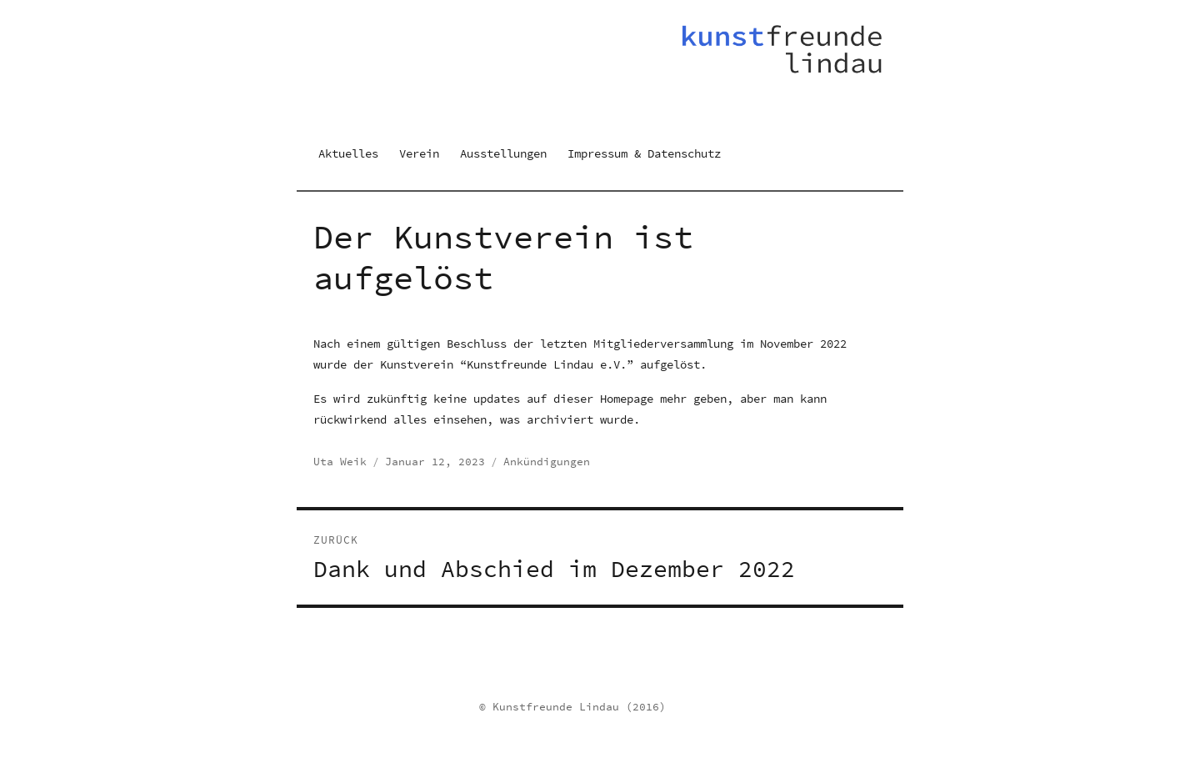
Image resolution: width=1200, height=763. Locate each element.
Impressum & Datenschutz (644, 153)
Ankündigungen (546, 461)
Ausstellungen (503, 153)
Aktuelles (348, 153)
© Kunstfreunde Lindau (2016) (572, 707)
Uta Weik (340, 461)
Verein (419, 153)
